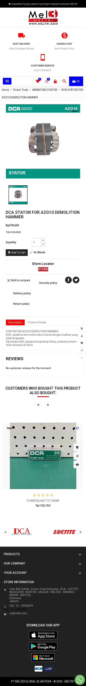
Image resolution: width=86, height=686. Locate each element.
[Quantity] (36, 242)
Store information (19, 582)
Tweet (76, 280)
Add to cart (17, 252)
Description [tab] (15, 322)
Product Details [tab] (37, 322)
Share (68, 280)
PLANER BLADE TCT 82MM (43, 500)
